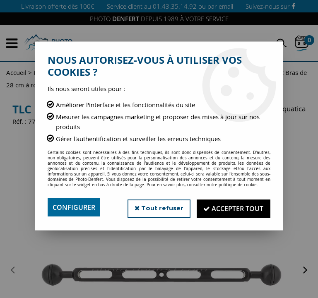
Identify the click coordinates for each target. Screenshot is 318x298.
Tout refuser (158, 207)
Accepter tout (233, 207)
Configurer (74, 207)
